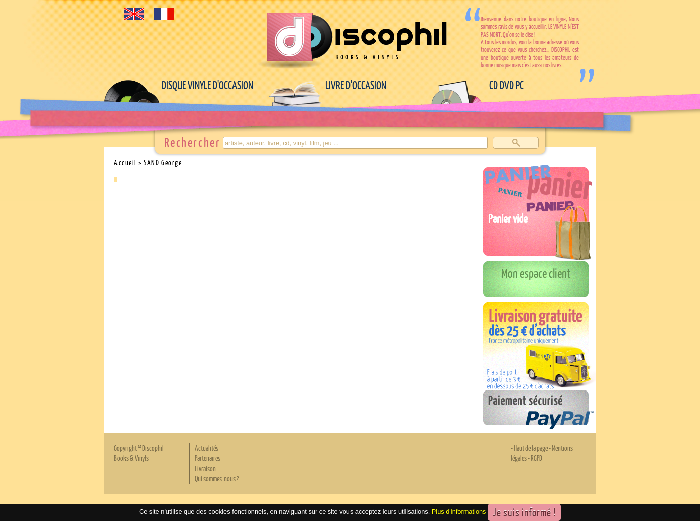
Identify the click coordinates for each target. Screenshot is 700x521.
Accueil (125, 162)
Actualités (206, 447)
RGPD (536, 457)
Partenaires (207, 457)
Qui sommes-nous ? (217, 478)
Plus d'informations (459, 511)
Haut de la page (531, 447)
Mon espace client (536, 272)
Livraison (205, 468)
